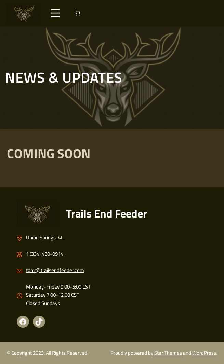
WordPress (204, 353)
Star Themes (168, 353)
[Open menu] (55, 13)
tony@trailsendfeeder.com (55, 270)
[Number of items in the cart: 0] (77, 13)
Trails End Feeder (106, 213)
